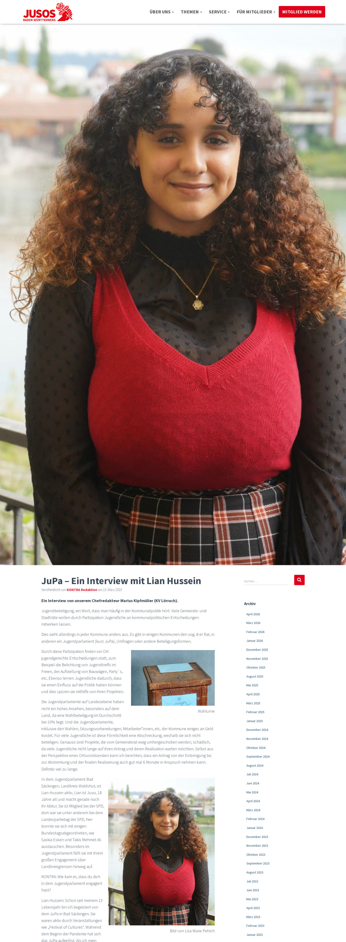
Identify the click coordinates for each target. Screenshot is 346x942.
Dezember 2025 (257, 650)
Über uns (162, 12)
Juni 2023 (252, 890)
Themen (191, 12)
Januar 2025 (254, 721)
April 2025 (253, 694)
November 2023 (257, 845)
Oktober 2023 (255, 854)
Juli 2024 (252, 774)
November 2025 (257, 659)
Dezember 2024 (257, 730)
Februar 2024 (255, 819)
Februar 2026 (255, 632)
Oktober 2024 (255, 748)
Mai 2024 (252, 792)
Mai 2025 (252, 685)
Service (219, 12)
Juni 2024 (252, 783)
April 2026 (253, 614)
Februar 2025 (255, 712)
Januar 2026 (254, 641)
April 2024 (253, 801)
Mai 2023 (252, 899)
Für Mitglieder (256, 12)
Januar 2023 (254, 935)
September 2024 (257, 756)
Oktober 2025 (255, 667)
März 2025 (253, 703)
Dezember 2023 (257, 837)
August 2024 (254, 765)
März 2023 (253, 917)
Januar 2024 (254, 828)
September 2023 (257, 863)
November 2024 (257, 739)
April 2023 (253, 908)
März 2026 (253, 623)
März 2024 (253, 810)
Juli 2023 (252, 881)
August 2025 (254, 676)
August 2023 (254, 872)
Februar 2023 (255, 926)
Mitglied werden (302, 12)
